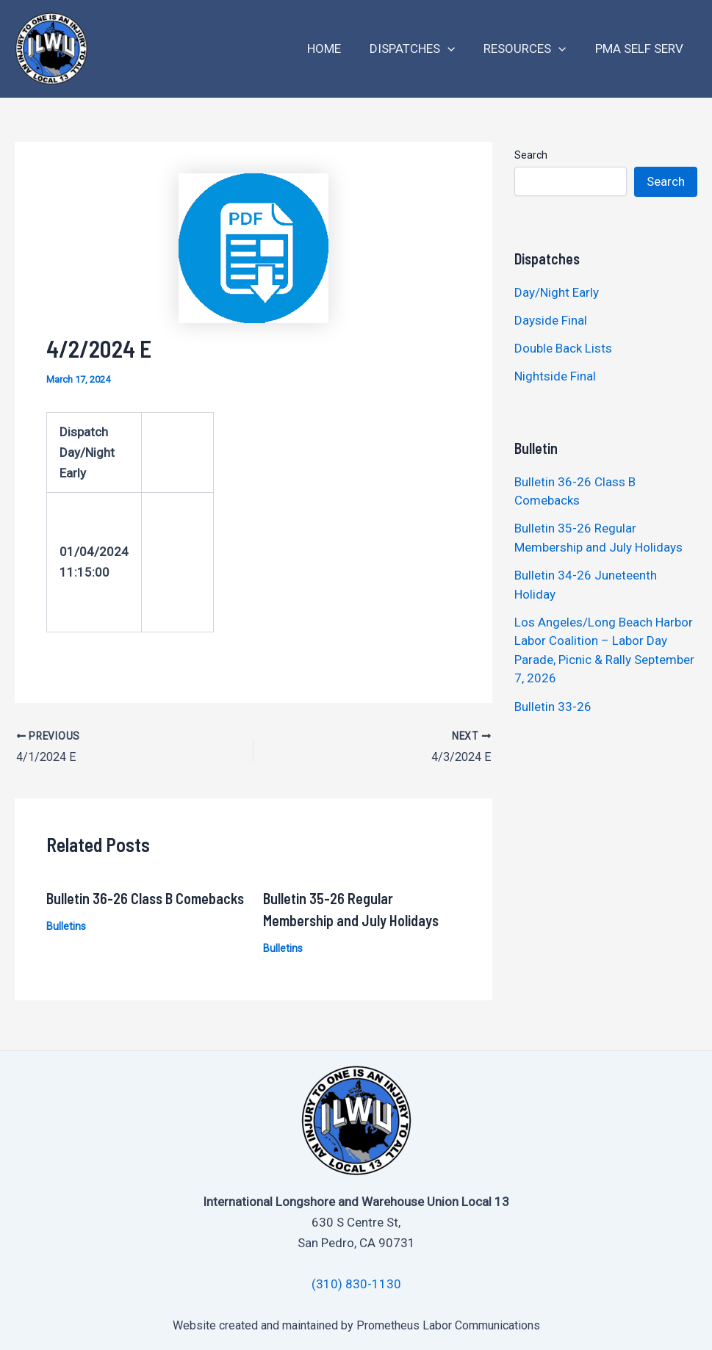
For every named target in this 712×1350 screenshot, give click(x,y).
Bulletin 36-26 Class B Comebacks (145, 897)
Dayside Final (550, 320)
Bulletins (66, 925)
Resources (530, 49)
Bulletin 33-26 (552, 706)
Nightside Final (555, 376)
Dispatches (421, 49)
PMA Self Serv (641, 48)
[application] (457, 49)
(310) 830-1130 (356, 1284)
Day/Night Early (556, 292)
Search (530, 155)
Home (337, 48)
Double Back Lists (564, 348)
